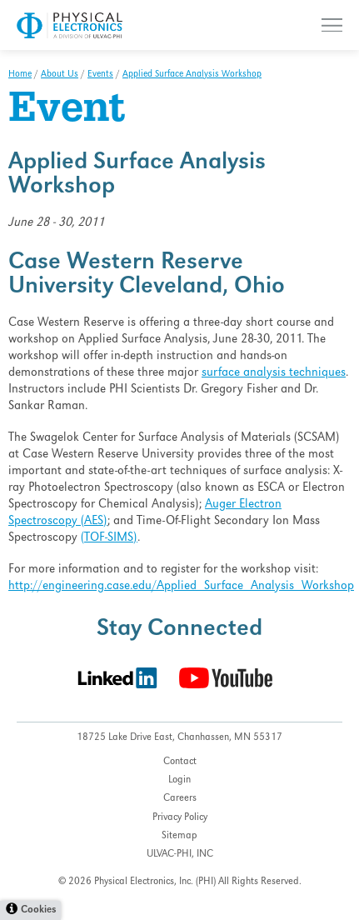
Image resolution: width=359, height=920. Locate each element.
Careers (180, 798)
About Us (59, 75)
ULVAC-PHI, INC (180, 854)
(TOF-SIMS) (109, 538)
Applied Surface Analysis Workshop (192, 75)
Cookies (38, 910)
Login (179, 780)
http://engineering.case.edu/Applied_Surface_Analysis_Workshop (181, 586)
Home (20, 75)
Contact (180, 762)
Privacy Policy (179, 817)
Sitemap (179, 836)
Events (100, 75)
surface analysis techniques (274, 373)
